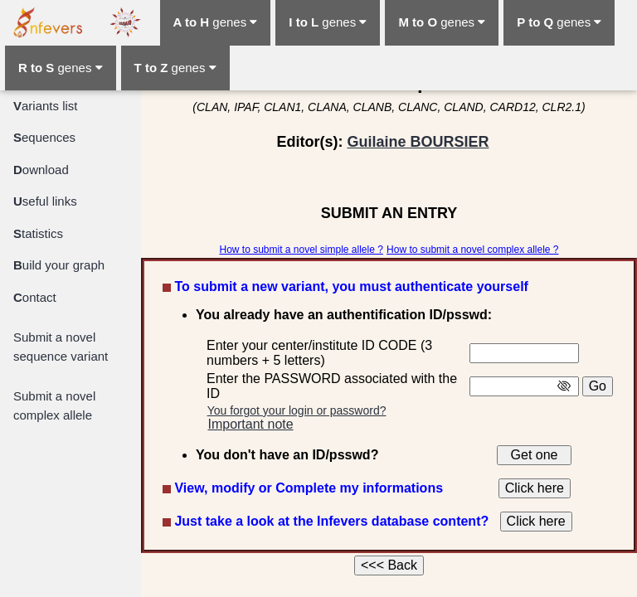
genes (215, 22)
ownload (41, 170)
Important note (250, 424)
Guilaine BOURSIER (418, 141)
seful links (45, 201)
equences (44, 137)
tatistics (38, 233)
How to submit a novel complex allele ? (472, 249)
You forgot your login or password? (297, 410)
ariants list (45, 106)
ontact (34, 297)
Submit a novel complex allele (54, 405)
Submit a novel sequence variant (60, 346)
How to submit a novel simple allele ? (300, 249)
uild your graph (59, 265)
